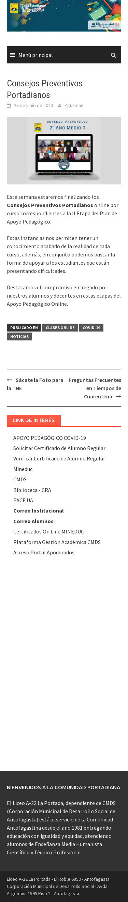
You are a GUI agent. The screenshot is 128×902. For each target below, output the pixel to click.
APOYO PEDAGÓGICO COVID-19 (49, 437)
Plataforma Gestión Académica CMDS (57, 542)
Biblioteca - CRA (32, 489)
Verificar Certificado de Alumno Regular (59, 458)
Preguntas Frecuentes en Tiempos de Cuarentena (95, 388)
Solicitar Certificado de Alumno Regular (59, 448)
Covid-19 (91, 327)
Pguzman (74, 105)
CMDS (20, 479)
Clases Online (60, 327)
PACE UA (23, 500)
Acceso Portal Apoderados (43, 552)
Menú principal (35, 54)
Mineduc (22, 469)
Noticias (19, 336)
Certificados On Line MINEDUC (48, 531)
